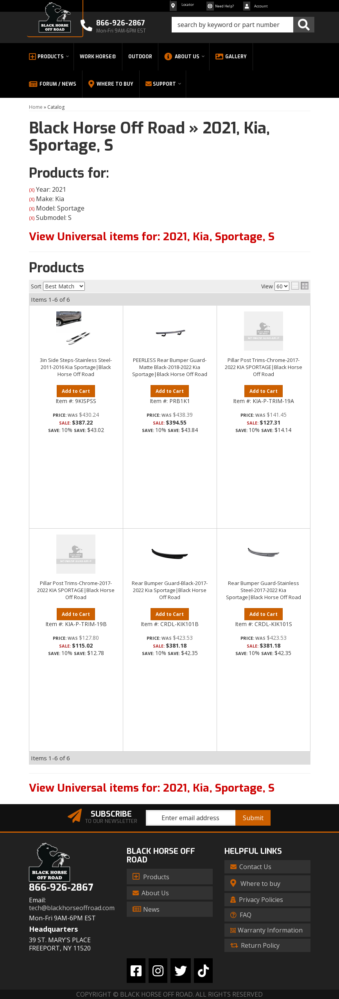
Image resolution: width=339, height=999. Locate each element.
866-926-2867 (61, 888)
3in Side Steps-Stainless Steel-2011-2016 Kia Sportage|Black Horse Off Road (76, 367)
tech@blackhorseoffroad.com (72, 908)
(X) (31, 190)
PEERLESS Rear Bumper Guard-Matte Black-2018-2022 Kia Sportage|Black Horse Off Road (169, 367)
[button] (243, 24)
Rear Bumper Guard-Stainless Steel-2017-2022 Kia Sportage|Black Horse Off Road (263, 590)
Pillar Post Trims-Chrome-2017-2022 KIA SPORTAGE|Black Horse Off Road (263, 367)
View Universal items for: (151, 236)
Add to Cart (76, 391)
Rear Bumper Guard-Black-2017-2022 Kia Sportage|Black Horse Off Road (170, 590)
